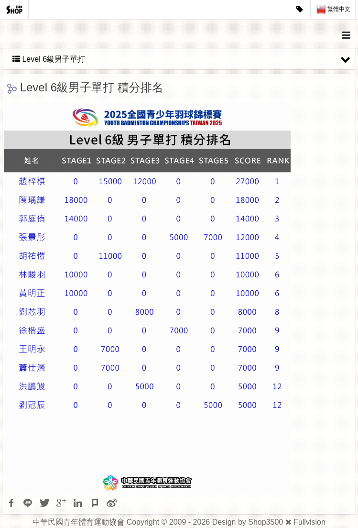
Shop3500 (265, 522)
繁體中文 (333, 9)
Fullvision (309, 522)
